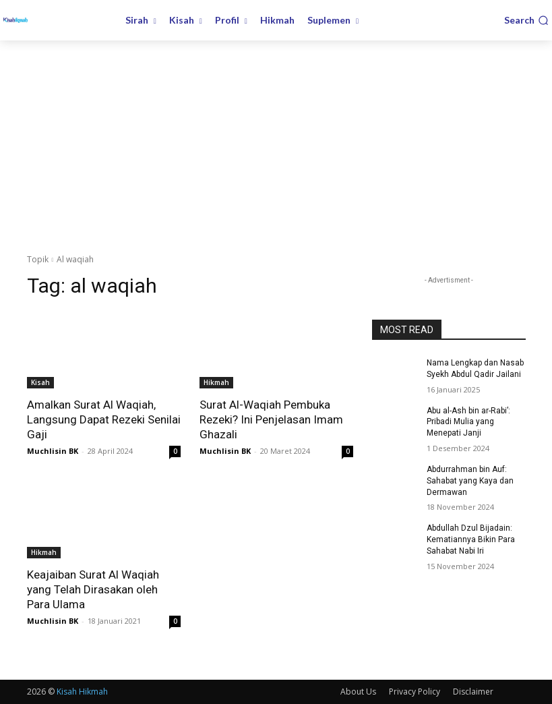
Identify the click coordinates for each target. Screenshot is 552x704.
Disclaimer (473, 691)
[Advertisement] (276, 141)
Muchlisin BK (52, 451)
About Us (358, 691)
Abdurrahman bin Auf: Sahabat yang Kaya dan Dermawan (470, 481)
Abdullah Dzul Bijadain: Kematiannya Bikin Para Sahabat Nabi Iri (471, 539)
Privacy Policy (414, 691)
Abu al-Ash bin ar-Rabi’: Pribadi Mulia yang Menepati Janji (468, 422)
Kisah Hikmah (82, 691)
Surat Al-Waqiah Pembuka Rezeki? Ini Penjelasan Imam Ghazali (271, 419)
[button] (526, 20)
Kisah (40, 382)
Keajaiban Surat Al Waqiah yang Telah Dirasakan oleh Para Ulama (93, 589)
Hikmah (216, 382)
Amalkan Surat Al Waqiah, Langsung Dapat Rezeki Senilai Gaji (104, 419)
